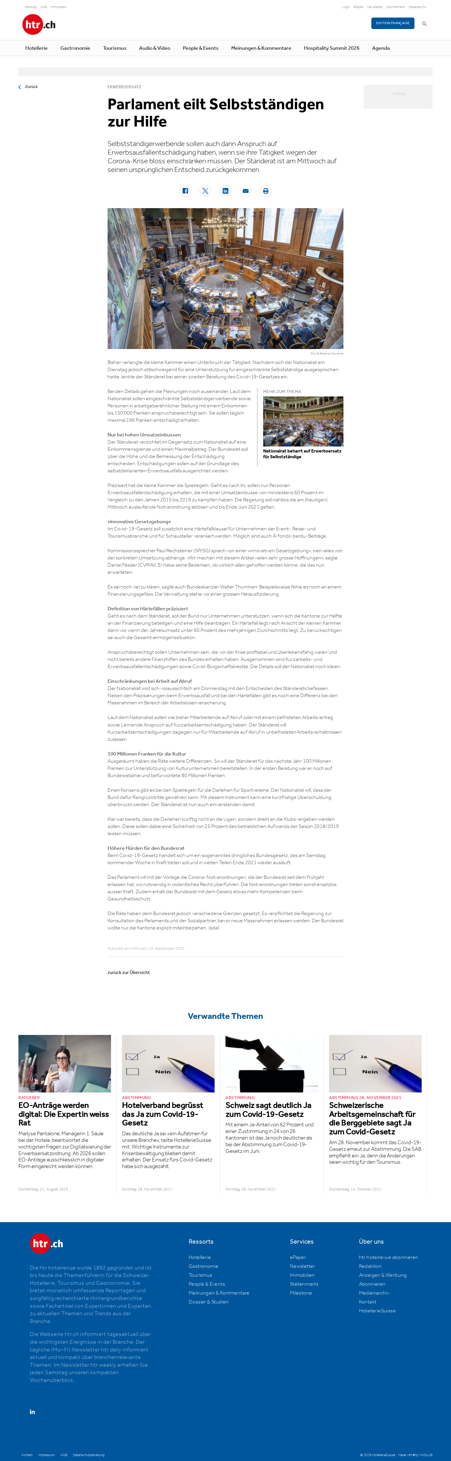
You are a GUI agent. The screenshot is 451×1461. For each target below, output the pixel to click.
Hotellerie (36, 48)
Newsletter (375, 7)
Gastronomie (75, 48)
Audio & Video (154, 48)
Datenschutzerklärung (88, 1455)
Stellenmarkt (304, 1284)
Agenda (381, 48)
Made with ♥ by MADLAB (415, 1455)
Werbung (30, 7)
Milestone (301, 1293)
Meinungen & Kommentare (261, 48)
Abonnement (395, 7)
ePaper (358, 7)
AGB (63, 1455)
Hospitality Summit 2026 (332, 48)
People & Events (201, 48)
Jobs (43, 7)
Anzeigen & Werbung (383, 1275)
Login (346, 7)
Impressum (46, 1455)
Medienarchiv (417, 7)
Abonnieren (372, 1284)
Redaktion (370, 1266)
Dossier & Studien (209, 1302)
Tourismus (115, 48)
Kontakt (368, 1302)
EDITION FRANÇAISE (393, 23)
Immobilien (58, 7)
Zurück (31, 87)
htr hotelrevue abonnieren (388, 1257)
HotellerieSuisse (377, 1311)
